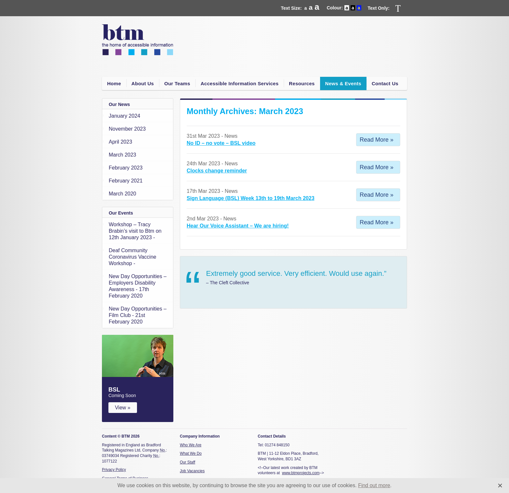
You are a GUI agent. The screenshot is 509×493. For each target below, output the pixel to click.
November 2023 (127, 129)
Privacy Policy (114, 469)
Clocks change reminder (217, 170)
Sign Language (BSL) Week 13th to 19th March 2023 (251, 198)
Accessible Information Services (240, 83)
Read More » (376, 139)
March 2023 (122, 155)
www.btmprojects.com (301, 473)
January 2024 (124, 116)
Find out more (374, 485)
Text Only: (379, 8)
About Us (142, 83)
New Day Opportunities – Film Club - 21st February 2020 (138, 315)
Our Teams (177, 83)
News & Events (343, 83)
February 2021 (126, 180)
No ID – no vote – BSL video (221, 143)
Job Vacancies (192, 471)
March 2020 (122, 193)
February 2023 (126, 167)
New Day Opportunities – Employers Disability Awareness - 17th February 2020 (138, 286)
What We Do (191, 453)
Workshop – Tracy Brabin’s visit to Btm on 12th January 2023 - (135, 231)
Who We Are (191, 445)
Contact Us (385, 83)
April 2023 (120, 142)
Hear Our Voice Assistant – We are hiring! (238, 226)
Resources (302, 83)
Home (114, 83)
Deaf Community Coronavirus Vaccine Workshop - (132, 257)
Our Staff (187, 462)
